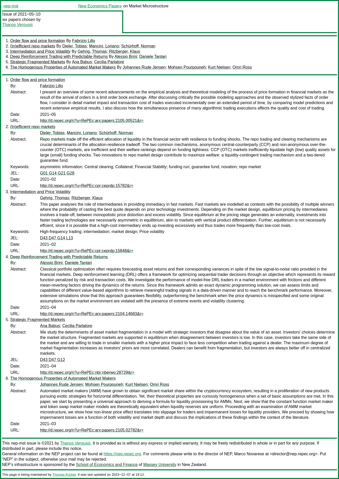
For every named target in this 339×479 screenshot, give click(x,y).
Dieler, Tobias (74, 46)
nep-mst (11, 6)
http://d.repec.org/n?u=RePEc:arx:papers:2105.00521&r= (92, 120)
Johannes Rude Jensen (144, 67)
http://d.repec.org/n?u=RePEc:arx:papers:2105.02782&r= (92, 430)
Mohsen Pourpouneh (187, 67)
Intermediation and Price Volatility (40, 51)
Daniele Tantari (152, 56)
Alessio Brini (126, 56)
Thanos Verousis (17, 24)
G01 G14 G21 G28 (57, 173)
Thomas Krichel (64, 474)
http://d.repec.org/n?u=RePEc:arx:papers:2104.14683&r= (92, 314)
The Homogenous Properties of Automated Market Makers (63, 67)
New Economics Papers (100, 6)
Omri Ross (242, 67)
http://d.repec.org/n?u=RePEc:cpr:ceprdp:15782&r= (86, 185)
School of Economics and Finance (107, 464)
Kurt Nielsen (219, 67)
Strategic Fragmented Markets (37, 62)
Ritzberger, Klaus (124, 51)
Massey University (160, 464)
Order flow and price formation (37, 41)
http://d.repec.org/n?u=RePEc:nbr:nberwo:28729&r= (87, 372)
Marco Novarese (249, 454)
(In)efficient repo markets (32, 46)
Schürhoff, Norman (138, 46)
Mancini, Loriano (104, 46)
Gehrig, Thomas (92, 51)
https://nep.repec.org (122, 454)
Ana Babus (82, 62)
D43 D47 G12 (52, 360)
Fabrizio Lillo (83, 41)
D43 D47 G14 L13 (56, 238)
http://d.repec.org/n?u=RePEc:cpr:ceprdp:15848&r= (86, 251)
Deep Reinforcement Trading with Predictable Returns (59, 56)
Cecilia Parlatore (109, 62)
